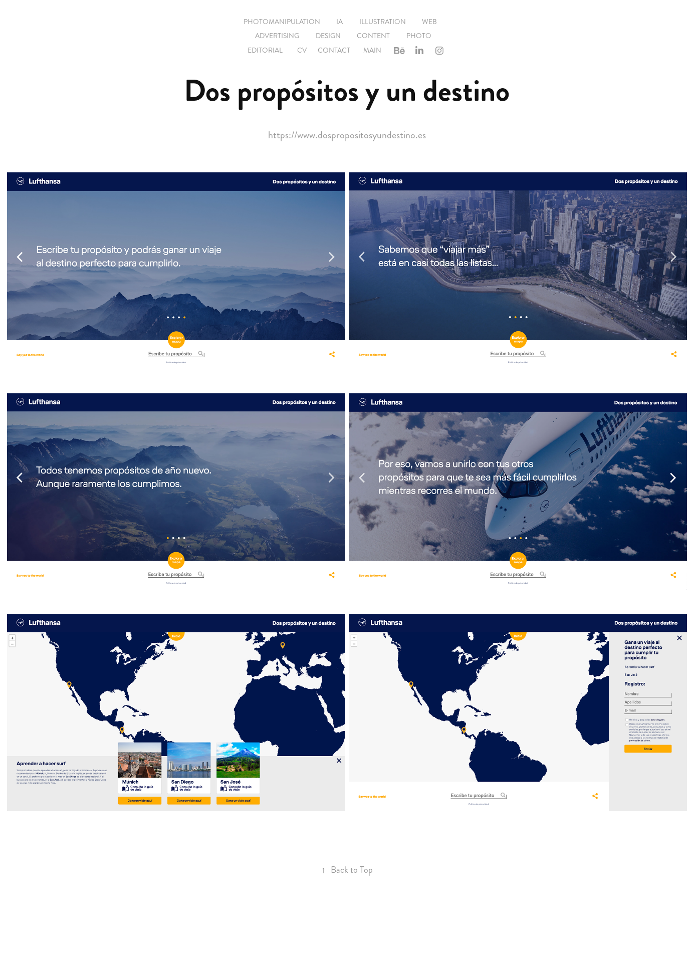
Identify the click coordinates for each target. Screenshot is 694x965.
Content (373, 36)
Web (429, 22)
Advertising (277, 36)
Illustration (382, 22)
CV (302, 50)
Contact (334, 50)
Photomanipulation (282, 22)
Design (328, 36)
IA (339, 22)
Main (372, 50)
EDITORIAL (265, 50)
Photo (418, 36)
